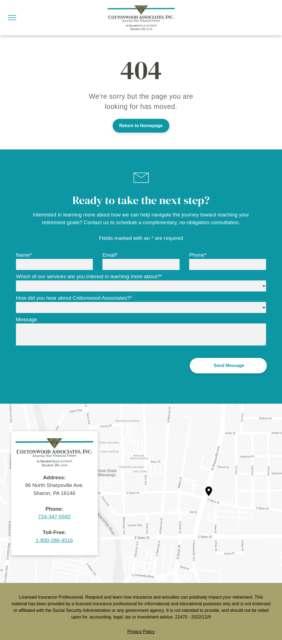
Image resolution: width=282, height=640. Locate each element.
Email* (110, 255)
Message (26, 319)
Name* (24, 255)
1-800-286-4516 (54, 540)
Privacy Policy (141, 631)
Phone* (197, 255)
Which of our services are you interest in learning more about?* (89, 276)
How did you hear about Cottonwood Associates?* (74, 298)
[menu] (12, 17)
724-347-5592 (54, 517)
